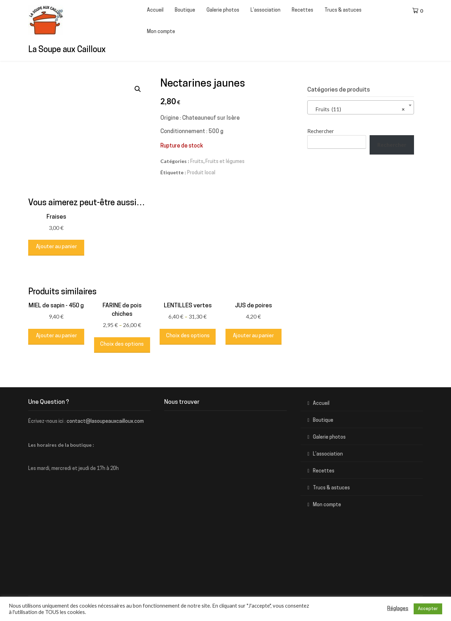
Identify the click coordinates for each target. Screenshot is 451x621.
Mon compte (161, 31)
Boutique (185, 10)
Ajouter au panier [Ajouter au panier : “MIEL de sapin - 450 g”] (56, 336)
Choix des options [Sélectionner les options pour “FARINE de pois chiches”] (122, 344)
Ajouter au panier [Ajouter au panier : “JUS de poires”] (253, 336)
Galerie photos (222, 10)
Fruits (196, 161)
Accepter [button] (428, 609)
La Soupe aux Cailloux (67, 50)
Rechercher (320, 131)
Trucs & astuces (343, 10)
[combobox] (360, 107)
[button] (137, 89)
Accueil (155, 10)
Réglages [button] (397, 608)
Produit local (201, 173)
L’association (265, 10)
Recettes (302, 10)
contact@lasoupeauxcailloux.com (105, 421)
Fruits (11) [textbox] (358, 109)
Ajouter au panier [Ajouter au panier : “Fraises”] (56, 247)
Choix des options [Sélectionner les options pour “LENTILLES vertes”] (188, 336)
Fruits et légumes (225, 161)
